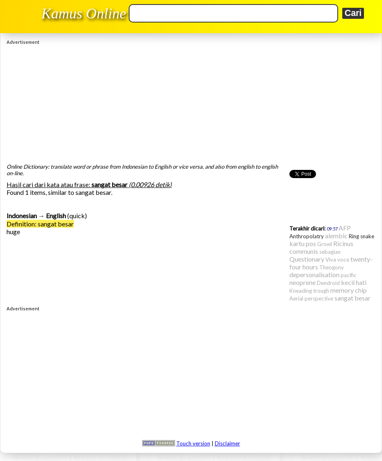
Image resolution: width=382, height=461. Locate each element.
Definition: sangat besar (40, 224)
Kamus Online (83, 13)
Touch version (193, 443)
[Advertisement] (191, 102)
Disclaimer (227, 443)
